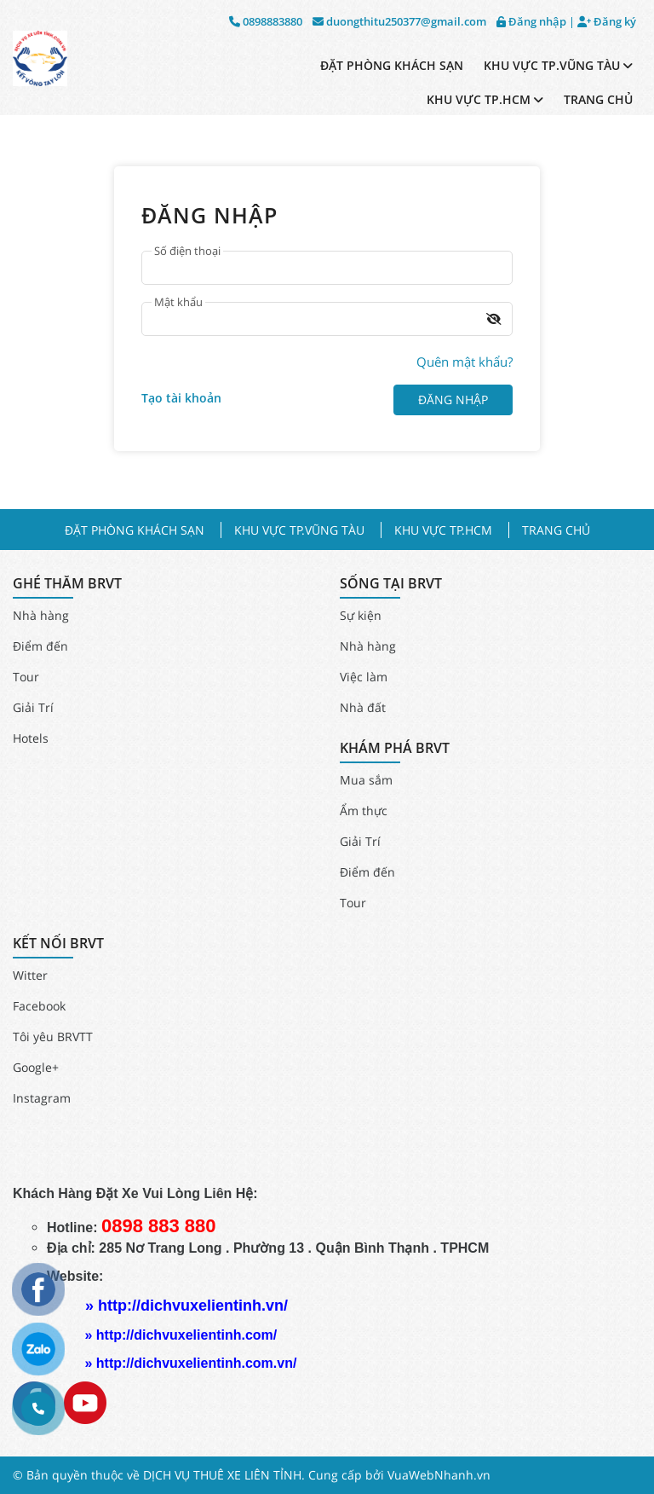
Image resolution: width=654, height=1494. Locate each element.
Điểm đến (40, 646)
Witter (30, 975)
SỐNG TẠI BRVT (391, 584)
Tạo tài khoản (181, 398)
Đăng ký (606, 21)
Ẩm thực (363, 810)
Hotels (31, 738)
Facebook (39, 1006)
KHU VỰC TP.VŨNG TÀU (558, 65)
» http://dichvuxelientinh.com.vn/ (190, 1363)
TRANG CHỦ (598, 99)
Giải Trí (33, 707)
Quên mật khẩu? (464, 361)
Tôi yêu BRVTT (53, 1036)
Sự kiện (361, 615)
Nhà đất (363, 707)
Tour (26, 677)
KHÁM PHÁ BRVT (395, 748)
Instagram (42, 1098)
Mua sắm (366, 780)
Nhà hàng (41, 615)
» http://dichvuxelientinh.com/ (180, 1335)
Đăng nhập (531, 21)
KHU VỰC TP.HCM (485, 99)
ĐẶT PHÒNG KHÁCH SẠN (391, 65)
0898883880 (265, 21)
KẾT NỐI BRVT (58, 943)
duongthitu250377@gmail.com (399, 21)
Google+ (36, 1067)
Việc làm (363, 677)
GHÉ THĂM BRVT (67, 584)
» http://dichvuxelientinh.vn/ (186, 1305)
